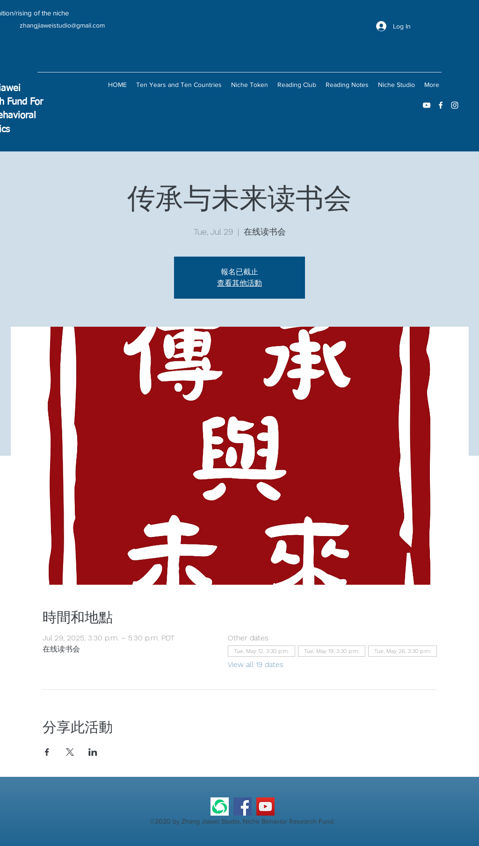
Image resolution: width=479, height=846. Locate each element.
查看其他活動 (239, 283)
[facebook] (440, 105)
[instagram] (454, 105)
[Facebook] (242, 806)
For (36, 102)
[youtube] (426, 105)
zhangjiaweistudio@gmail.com (62, 25)
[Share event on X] (69, 752)
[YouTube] (265, 806)
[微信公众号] (219, 806)
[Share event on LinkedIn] (92, 752)
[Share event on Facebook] (47, 752)
